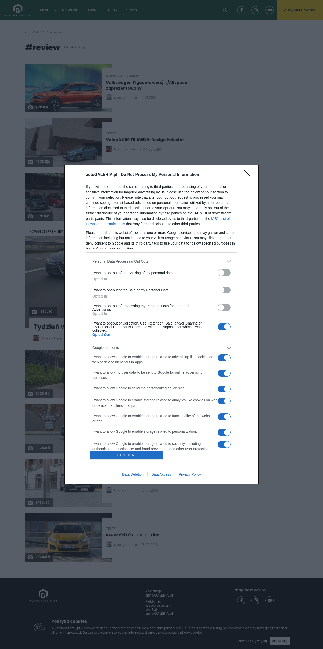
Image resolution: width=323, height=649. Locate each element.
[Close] (249, 174)
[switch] (224, 272)
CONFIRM (126, 455)
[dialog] (161, 324)
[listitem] (161, 261)
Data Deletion (133, 475)
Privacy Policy (190, 475)
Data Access (161, 475)
